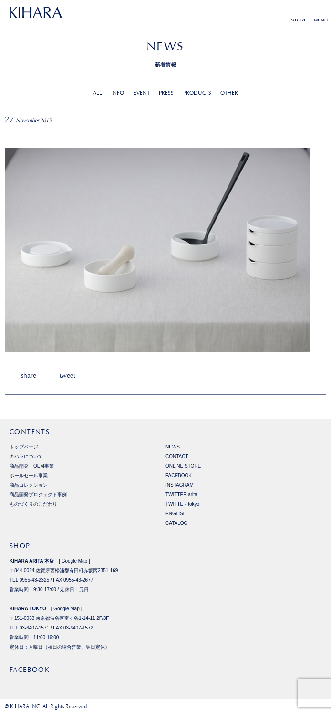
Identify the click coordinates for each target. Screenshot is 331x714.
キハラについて (26, 456)
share (28, 375)
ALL (97, 92)
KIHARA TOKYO (28, 608)
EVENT (142, 92)
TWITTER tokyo (182, 504)
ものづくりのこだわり (33, 504)
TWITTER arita (181, 494)
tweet (67, 375)
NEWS (173, 446)
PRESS (166, 92)
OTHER (229, 92)
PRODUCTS (197, 92)
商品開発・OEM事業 (32, 466)
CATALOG (176, 523)
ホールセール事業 (29, 475)
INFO (117, 92)
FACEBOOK (179, 475)
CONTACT (177, 456)
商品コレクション (29, 485)
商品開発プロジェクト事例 (38, 494)
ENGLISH (176, 513)
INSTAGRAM (180, 485)
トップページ (24, 446)
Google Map (74, 561)
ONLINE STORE (183, 466)
